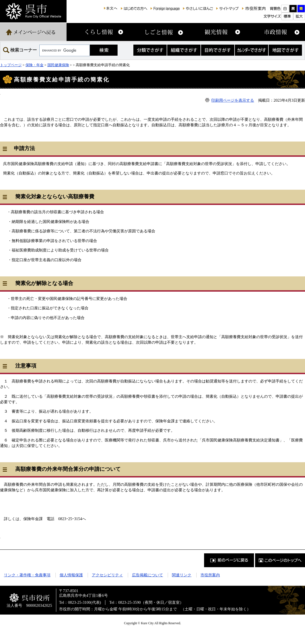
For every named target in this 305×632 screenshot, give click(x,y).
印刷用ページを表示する (232, 100)
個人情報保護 (71, 575)
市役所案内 (210, 575)
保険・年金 (35, 65)
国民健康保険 (58, 65)
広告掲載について (147, 575)
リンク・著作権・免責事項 (27, 575)
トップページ (11, 65)
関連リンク (181, 575)
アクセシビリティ (107, 575)
